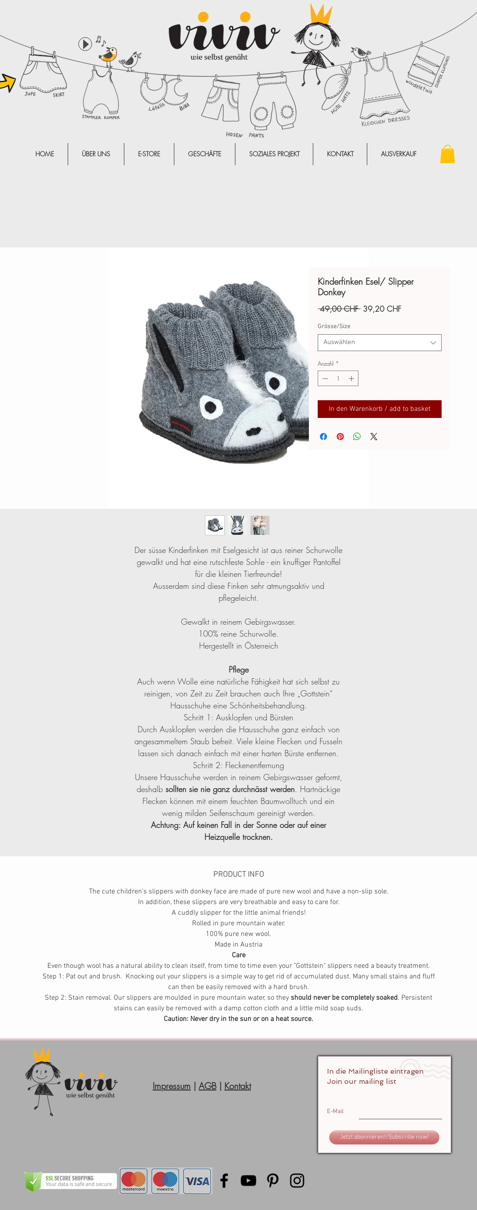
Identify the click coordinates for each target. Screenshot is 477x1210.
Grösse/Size (334, 326)
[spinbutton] (338, 378)
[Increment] (352, 378)
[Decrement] (324, 378)
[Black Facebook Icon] (224, 1180)
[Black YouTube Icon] (248, 1180)
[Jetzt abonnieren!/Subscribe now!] (384, 1137)
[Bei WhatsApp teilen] (357, 436)
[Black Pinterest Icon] (272, 1180)
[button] (447, 154)
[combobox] (380, 342)
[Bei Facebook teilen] (323, 436)
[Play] (85, 44)
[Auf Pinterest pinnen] (340, 436)
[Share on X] (374, 436)
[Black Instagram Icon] (297, 1180)
